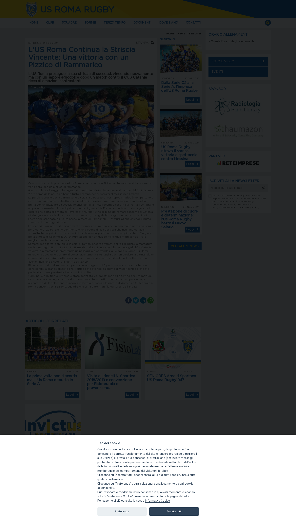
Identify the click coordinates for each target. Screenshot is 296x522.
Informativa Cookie (157, 500)
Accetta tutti (174, 511)
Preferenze (122, 511)
